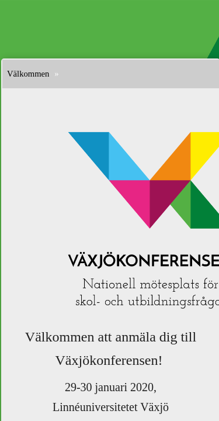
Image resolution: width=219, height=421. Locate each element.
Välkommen (28, 73)
